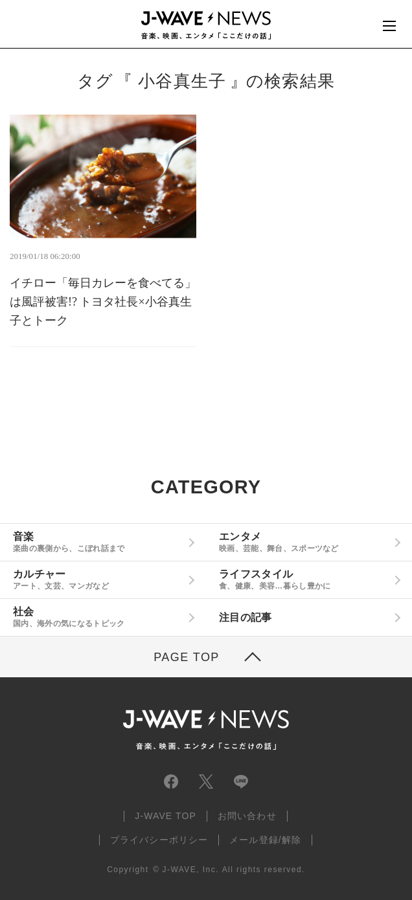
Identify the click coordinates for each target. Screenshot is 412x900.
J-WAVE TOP (165, 816)
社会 (98, 617)
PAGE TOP (187, 657)
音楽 (98, 542)
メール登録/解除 (265, 840)
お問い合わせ (247, 816)
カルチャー (98, 579)
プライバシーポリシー (159, 840)
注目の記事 (245, 617)
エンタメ (304, 542)
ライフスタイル (304, 579)
